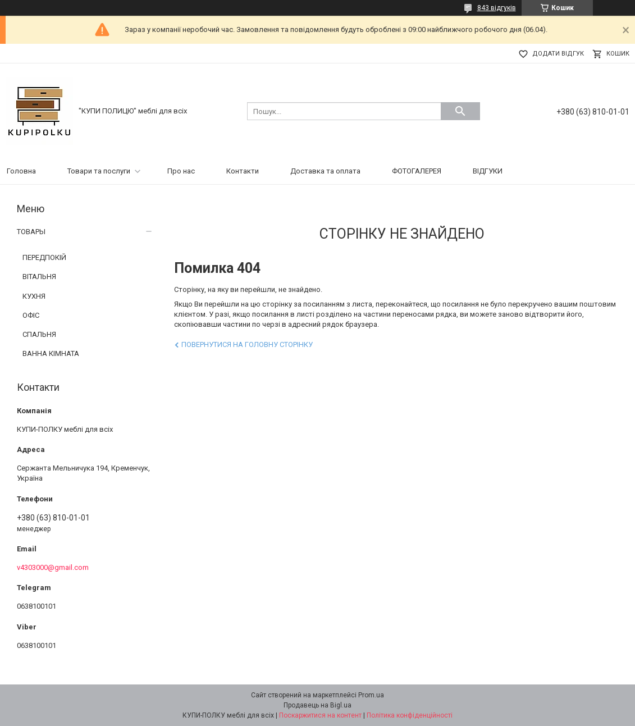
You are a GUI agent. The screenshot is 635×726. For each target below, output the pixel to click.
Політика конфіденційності (410, 715)
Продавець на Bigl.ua (317, 705)
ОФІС (30, 315)
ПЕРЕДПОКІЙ (44, 257)
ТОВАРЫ (31, 231)
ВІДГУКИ (487, 171)
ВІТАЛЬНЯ (39, 276)
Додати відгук (558, 53)
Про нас (181, 171)
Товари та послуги (98, 171)
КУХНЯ (33, 296)
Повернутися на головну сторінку (247, 344)
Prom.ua (371, 695)
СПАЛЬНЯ (39, 334)
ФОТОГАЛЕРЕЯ (416, 171)
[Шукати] (460, 111)
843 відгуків (496, 8)
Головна (21, 171)
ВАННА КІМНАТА (50, 353)
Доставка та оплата (325, 171)
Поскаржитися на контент (320, 715)
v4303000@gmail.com (53, 567)
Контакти (242, 171)
